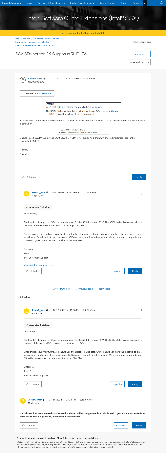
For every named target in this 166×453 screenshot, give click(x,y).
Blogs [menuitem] (123, 2)
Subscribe (139, 54)
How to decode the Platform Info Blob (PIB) (83, 32)
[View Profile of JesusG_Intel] (40, 192)
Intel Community (22, 38)
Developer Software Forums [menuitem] (50, 2)
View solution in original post (38, 265)
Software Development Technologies (32, 41)
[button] (144, 79)
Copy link (117, 271)
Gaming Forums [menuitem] (106, 2)
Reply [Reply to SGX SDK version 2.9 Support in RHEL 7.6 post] (139, 177)
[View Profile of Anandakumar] (36, 78)
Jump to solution (38, 93)
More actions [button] (136, 62)
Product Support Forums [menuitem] (81, 2)
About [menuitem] (30, 2)
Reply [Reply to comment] (135, 271)
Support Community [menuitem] (11, 2)
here (99, 438)
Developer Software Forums (46, 38)
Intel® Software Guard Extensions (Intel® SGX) (35, 45)
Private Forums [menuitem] (140, 2)
